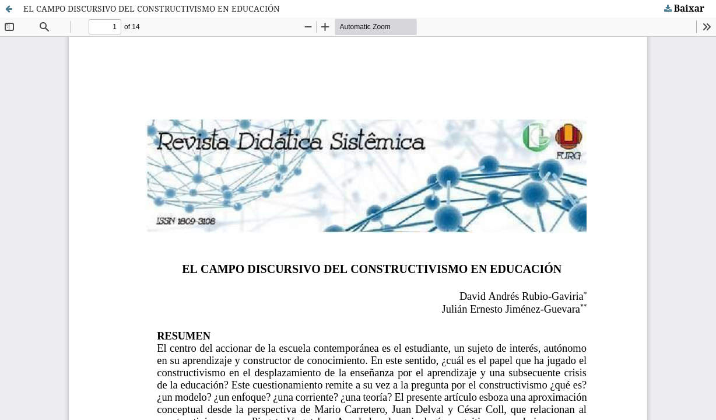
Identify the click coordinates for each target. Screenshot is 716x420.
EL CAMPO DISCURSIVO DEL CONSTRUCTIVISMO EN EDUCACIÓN (151, 8)
